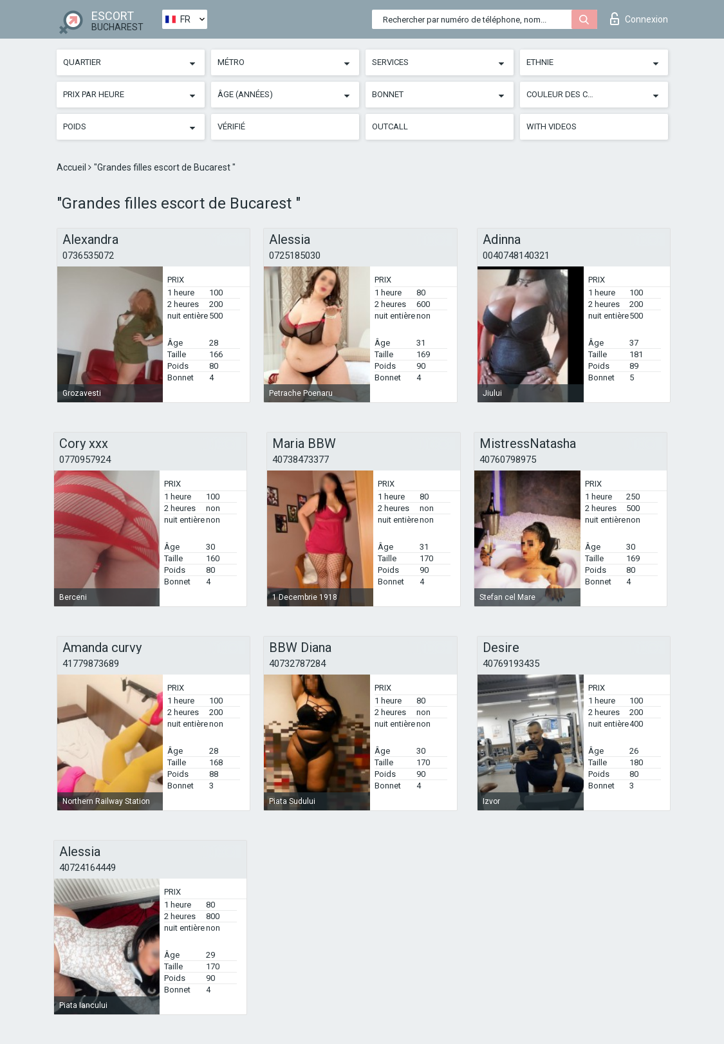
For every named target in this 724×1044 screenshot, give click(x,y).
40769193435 (511, 663)
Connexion (639, 19)
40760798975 (507, 459)
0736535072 (88, 255)
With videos (551, 126)
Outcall (390, 126)
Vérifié (231, 126)
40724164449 (87, 867)
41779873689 (90, 663)
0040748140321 (516, 255)
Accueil (72, 167)
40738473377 (300, 459)
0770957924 (85, 459)
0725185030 (294, 255)
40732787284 (297, 663)
